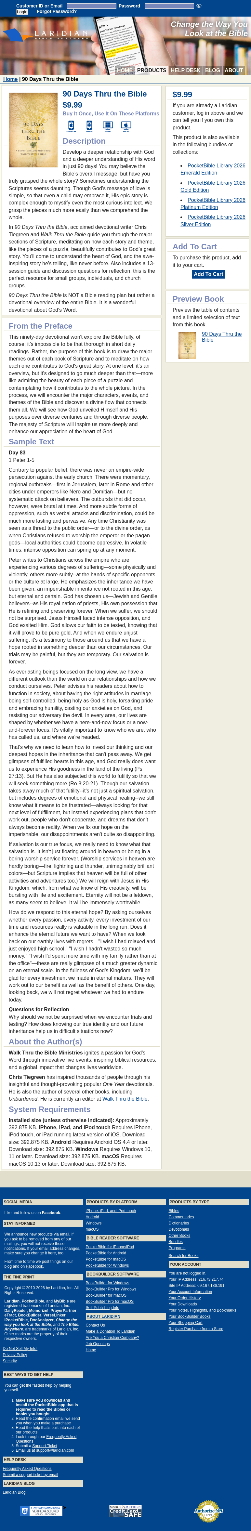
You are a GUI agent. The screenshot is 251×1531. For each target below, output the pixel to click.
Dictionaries (179, 1223)
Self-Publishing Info (102, 1307)
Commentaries (181, 1217)
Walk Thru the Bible (125, 1099)
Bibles (174, 1211)
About (234, 70)
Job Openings (98, 1343)
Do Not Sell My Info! (20, 1348)
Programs (177, 1248)
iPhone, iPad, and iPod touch (111, 1211)
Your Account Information (190, 1291)
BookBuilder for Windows (107, 1283)
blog (8, 1266)
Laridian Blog (14, 1492)
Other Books (180, 1235)
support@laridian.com (55, 1450)
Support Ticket (44, 1446)
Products (151, 70)
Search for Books (184, 1255)
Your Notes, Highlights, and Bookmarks (202, 1310)
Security (10, 1361)
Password (129, 5)
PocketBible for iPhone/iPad (110, 1247)
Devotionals (179, 1229)
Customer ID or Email (39, 5)
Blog (212, 70)
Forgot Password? (57, 11)
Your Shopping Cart (186, 1322)
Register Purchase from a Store (196, 1329)
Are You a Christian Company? (112, 1337)
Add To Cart (208, 274)
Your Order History (185, 1298)
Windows (94, 1223)
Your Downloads (183, 1304)
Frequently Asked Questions (27, 1468)
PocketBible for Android (106, 1253)
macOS (92, 1229)
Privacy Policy (15, 1355)
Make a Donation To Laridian (111, 1331)
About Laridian (103, 1316)
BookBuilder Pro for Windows (111, 1289)
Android (92, 1217)
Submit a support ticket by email (30, 1474)
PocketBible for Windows (107, 1265)
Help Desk (186, 70)
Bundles (176, 1241)
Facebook (34, 1266)
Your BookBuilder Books (190, 1316)
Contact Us (95, 1325)
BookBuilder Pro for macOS (110, 1301)
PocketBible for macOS (106, 1259)
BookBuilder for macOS (106, 1295)
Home (125, 70)
